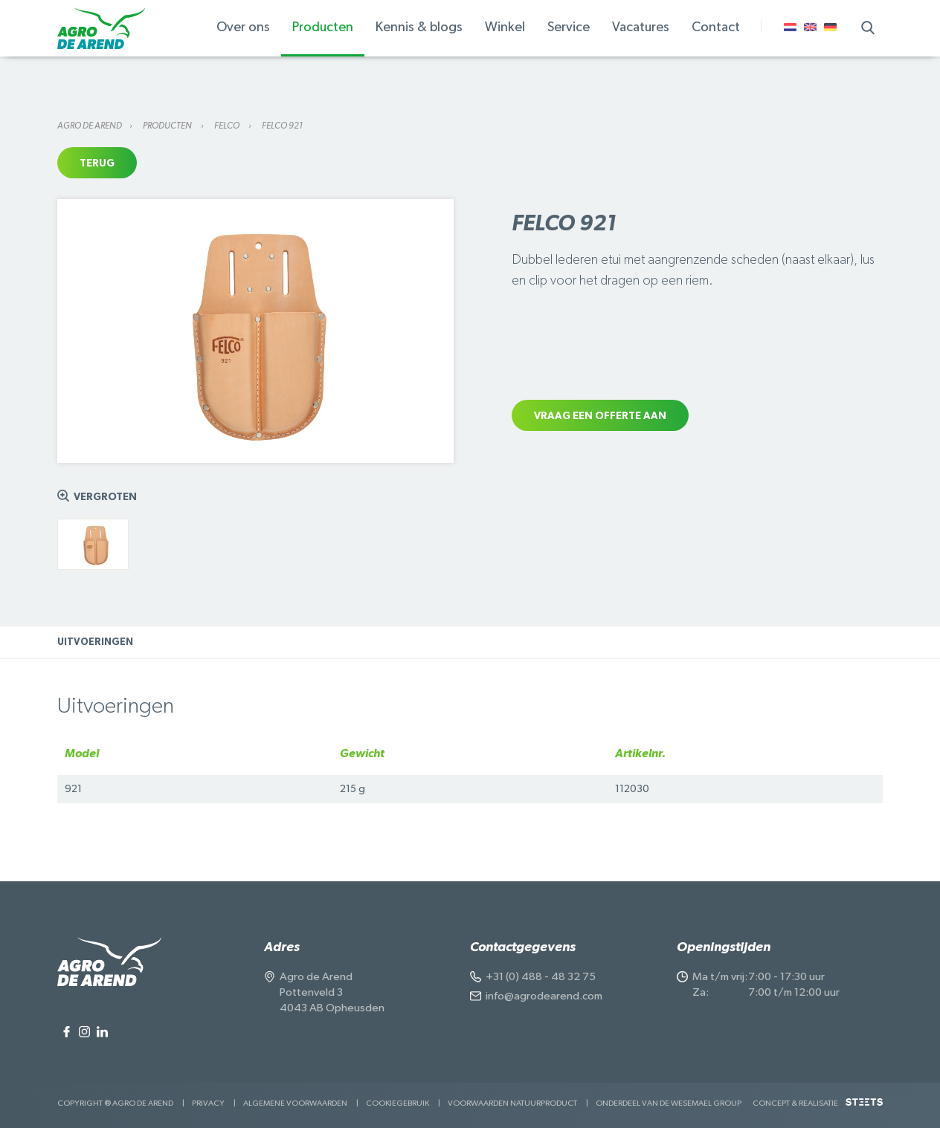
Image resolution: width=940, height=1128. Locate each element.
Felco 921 (282, 125)
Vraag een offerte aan (600, 416)
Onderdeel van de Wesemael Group (668, 1103)
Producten (168, 125)
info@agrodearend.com (544, 996)
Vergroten (105, 497)
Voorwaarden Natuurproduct (512, 1103)
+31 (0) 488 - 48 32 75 (541, 976)
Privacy (208, 1103)
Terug (97, 163)
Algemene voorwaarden (295, 1103)
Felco (227, 125)
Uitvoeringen (95, 642)
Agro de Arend (89, 125)
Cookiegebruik (397, 1103)
